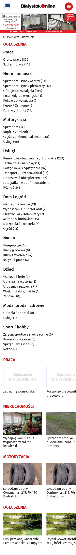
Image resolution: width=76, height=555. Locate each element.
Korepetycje (12, 245)
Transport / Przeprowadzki (22, 173)
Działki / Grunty (14, 110)
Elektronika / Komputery (21, 214)
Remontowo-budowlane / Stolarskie (29, 158)
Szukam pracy (13, 64)
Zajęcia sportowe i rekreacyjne (25, 334)
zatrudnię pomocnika (19, 391)
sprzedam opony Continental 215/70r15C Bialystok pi (20, 492)
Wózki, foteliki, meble (19, 291)
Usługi (7, 142)
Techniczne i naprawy (18, 163)
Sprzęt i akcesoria (16, 344)
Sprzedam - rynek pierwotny (24, 86)
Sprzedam (10, 127)
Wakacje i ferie (14, 277)
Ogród (7, 229)
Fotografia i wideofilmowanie (24, 183)
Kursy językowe (14, 250)
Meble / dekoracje (16, 204)
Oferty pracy (12, 59)
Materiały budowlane (18, 219)
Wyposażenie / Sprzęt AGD (22, 209)
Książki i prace (13, 260)
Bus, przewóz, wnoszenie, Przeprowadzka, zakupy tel (22, 541)
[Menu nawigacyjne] (69, 6)
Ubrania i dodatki (16, 313)
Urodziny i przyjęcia (17, 286)
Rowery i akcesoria (17, 339)
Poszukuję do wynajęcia (20, 96)
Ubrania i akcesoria (17, 281)
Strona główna (11, 37)
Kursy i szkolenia (15, 255)
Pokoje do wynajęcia (18, 100)
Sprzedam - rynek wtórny (21, 81)
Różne (7, 188)
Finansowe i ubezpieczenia (23, 178)
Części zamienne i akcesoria (23, 137)
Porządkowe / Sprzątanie (21, 168)
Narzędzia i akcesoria (19, 224)
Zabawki (9, 296)
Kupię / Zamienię (16, 105)
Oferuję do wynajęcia (18, 91)
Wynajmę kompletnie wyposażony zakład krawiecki (18, 442)
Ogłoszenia (28, 37)
